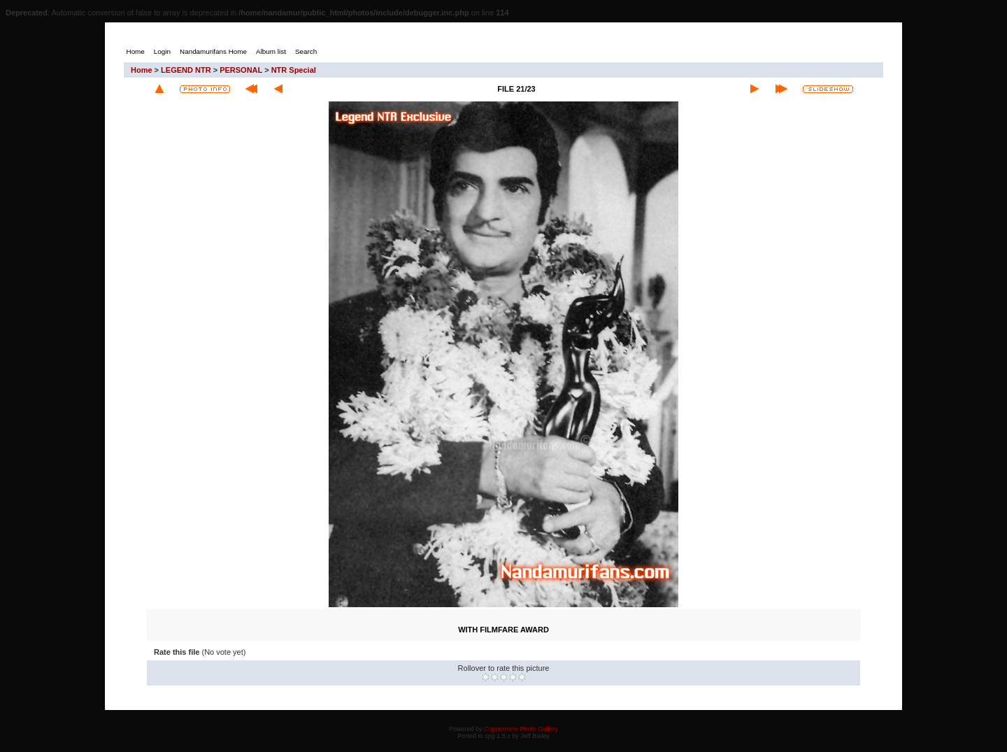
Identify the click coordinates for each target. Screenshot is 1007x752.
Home (141, 70)
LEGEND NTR (186, 70)
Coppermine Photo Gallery (521, 728)
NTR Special (293, 70)
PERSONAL (241, 70)
